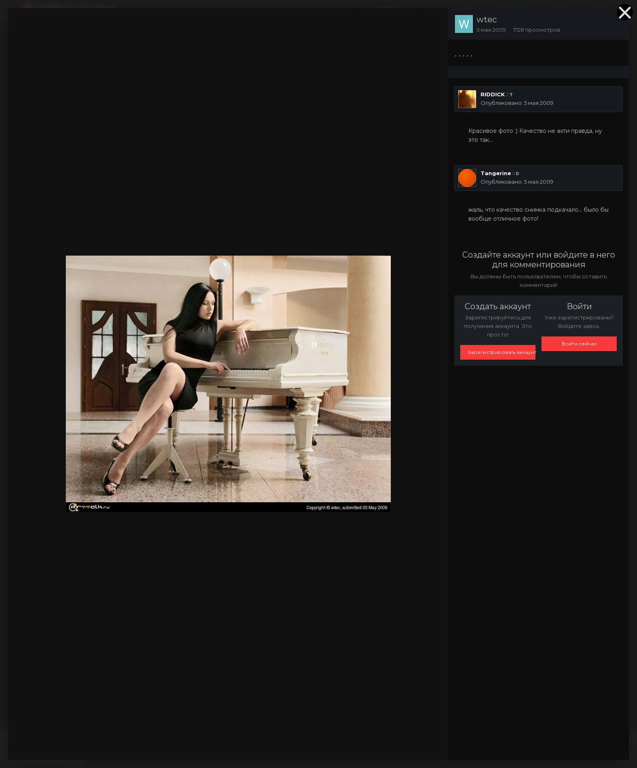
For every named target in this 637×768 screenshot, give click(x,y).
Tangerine (496, 173)
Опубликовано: (517, 103)
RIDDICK (493, 94)
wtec (487, 19)
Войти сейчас (579, 344)
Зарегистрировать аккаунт (501, 352)
